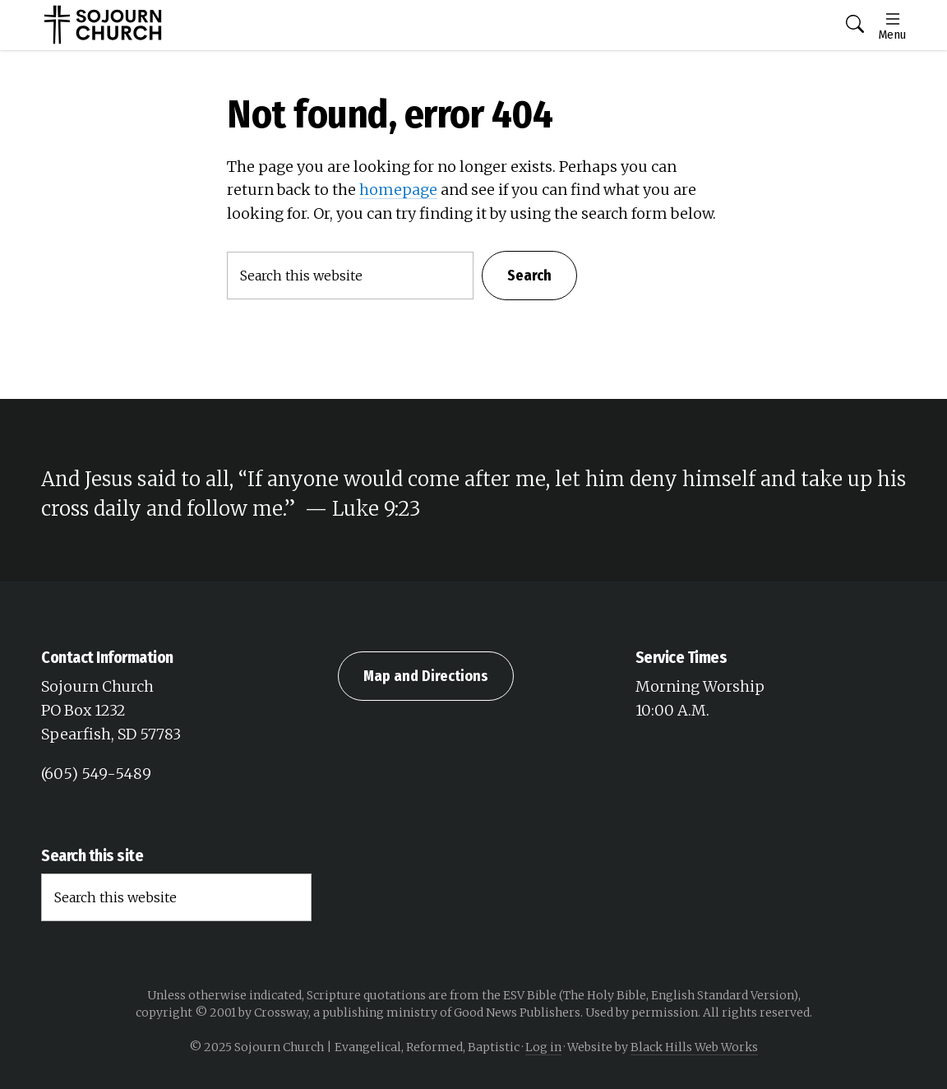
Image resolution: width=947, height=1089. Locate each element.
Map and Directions (425, 676)
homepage (398, 189)
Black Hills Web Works (694, 1047)
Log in (543, 1047)
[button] (855, 25)
